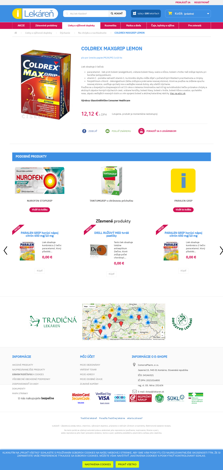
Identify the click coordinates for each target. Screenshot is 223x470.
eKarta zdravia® (134, 442)
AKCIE (21, 25)
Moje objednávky (90, 364)
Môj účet (87, 357)
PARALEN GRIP (183, 200)
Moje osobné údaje (91, 379)
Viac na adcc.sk (177, 93)
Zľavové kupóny (89, 383)
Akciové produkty (22, 364)
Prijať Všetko (127, 464)
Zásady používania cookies (28, 398)
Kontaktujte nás (22, 374)
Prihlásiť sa (182, 2)
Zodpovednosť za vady (25, 383)
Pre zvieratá (194, 25)
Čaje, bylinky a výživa (162, 25)
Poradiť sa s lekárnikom (157, 131)
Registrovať (201, 2)
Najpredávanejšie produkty (28, 369)
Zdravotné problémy (46, 25)
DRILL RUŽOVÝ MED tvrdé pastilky (111, 234)
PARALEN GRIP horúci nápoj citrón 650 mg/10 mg (39, 234)
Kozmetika (110, 25)
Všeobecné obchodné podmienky (31, 379)
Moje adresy (87, 374)
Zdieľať (89, 131)
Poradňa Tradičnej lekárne (112, 442)
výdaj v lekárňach (146, 13)
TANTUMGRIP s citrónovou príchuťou (111, 200)
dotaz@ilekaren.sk (155, 391)
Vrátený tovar (88, 369)
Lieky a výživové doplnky (81, 25)
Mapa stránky (20, 393)
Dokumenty (18, 388)
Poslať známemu (118, 131)
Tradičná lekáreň (89, 442)
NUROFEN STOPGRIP (39, 200)
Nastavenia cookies (98, 464)
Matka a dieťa (133, 25)
